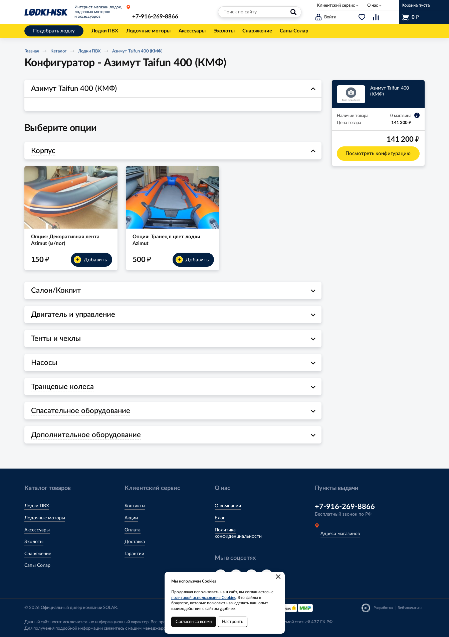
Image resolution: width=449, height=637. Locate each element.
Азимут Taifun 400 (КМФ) (137, 51)
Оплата (133, 530)
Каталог (58, 51)
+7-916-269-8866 (155, 16)
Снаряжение (37, 553)
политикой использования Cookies (203, 598)
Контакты (135, 506)
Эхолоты (33, 541)
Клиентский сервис (336, 5)
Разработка (383, 608)
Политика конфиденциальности (238, 533)
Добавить (90, 259)
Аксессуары (37, 530)
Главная (31, 51)
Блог (220, 518)
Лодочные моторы (44, 518)
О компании (228, 506)
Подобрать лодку (54, 30)
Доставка (135, 541)
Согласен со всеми (194, 622)
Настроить (232, 622)
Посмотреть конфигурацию (378, 153)
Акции (131, 518)
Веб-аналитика (410, 608)
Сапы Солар (37, 565)
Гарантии (134, 553)
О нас (372, 5)
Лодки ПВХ (89, 51)
